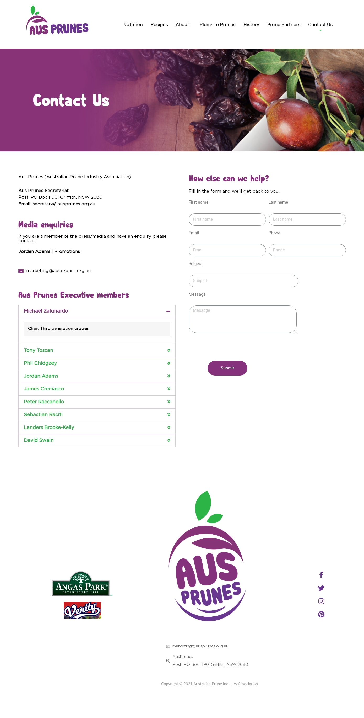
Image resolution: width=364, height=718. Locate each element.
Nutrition (133, 25)
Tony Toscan (38, 359)
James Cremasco (44, 397)
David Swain (39, 449)
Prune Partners (283, 25)
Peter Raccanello (44, 410)
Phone (274, 241)
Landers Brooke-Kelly (49, 436)
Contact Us (320, 25)
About (184, 25)
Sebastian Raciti (43, 423)
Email (194, 241)
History (251, 25)
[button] (97, 319)
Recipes (159, 25)
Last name (278, 211)
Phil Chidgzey (40, 372)
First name (199, 211)
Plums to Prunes (218, 25)
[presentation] (228, 359)
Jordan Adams (41, 385)
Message (197, 303)
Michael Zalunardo (46, 320)
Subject (196, 272)
